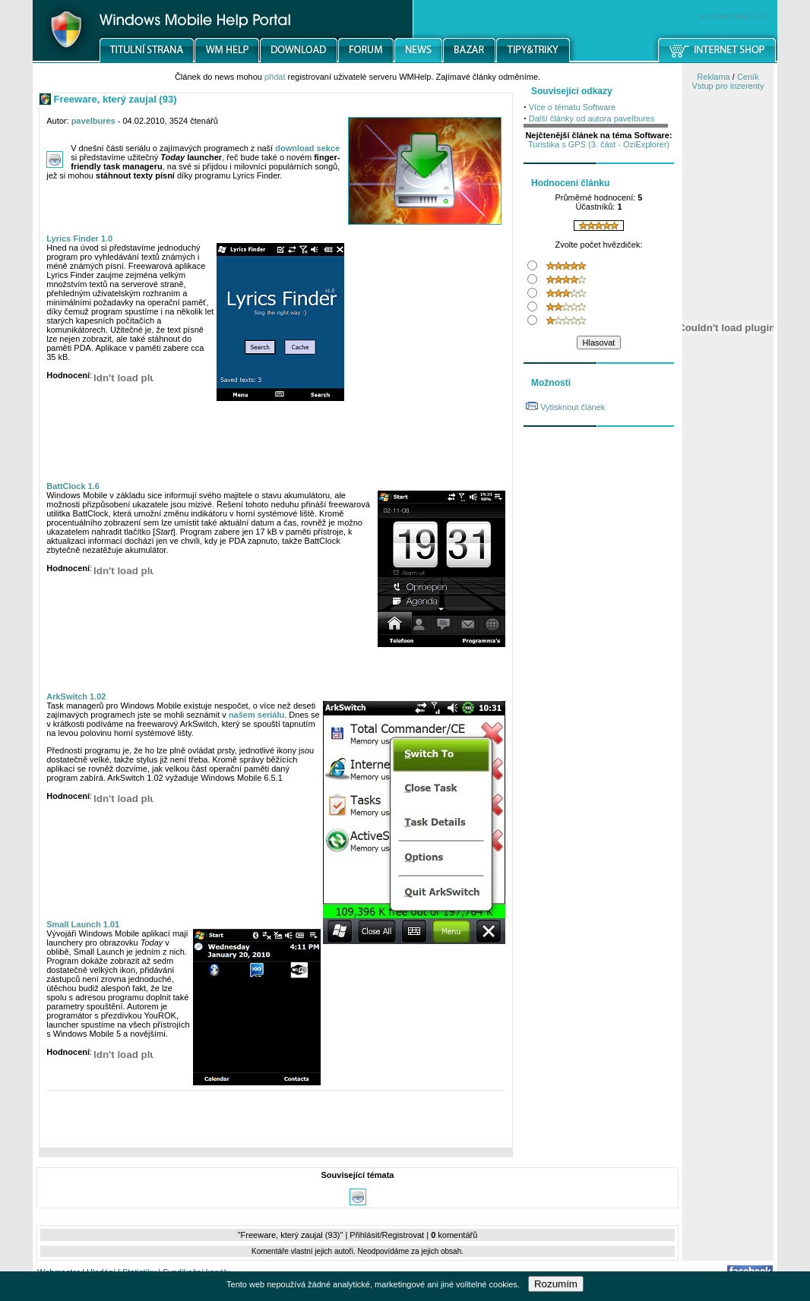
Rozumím (555, 1284)
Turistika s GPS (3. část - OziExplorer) (598, 144)
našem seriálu (256, 714)
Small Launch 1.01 (82, 924)
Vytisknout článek (572, 407)
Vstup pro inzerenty (728, 85)
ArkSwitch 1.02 (76, 696)
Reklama (713, 76)
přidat (275, 76)
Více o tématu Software (572, 107)
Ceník (748, 76)
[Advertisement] (276, 1122)
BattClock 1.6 (73, 486)
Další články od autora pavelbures (592, 118)
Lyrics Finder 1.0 (79, 238)
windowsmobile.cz (733, 16)
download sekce (307, 148)
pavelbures (93, 120)
